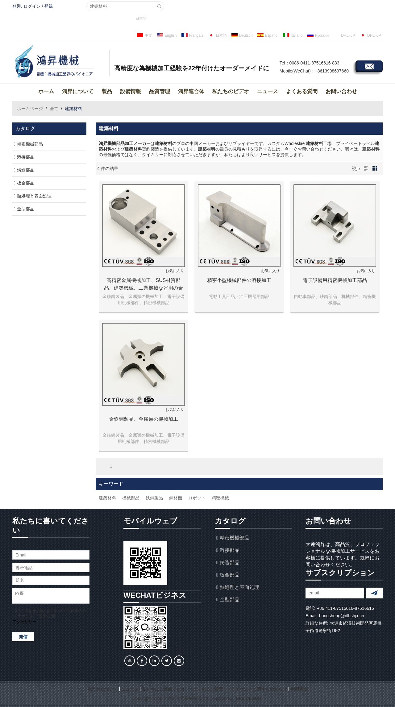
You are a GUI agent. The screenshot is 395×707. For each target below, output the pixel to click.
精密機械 (220, 497)
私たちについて (103, 689)
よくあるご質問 (208, 689)
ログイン (32, 6)
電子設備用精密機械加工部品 (335, 280)
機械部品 (130, 497)
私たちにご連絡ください (165, 689)
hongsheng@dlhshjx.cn (341, 615)
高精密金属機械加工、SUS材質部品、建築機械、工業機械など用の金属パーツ (143, 285)
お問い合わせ (341, 91)
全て (54, 108)
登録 (48, 6)
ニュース (267, 91)
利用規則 (299, 689)
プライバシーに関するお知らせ (257, 689)
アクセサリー (24, 621)
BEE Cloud (248, 698)
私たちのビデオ (230, 91)
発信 (23, 636)
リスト (366, 168)
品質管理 (159, 91)
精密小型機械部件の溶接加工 (239, 280)
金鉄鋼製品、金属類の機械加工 (143, 419)
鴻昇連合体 (191, 91)
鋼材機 (175, 497)
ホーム (46, 91)
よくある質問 (302, 91)
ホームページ (30, 108)
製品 (107, 91)
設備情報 (130, 91)
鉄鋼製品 (154, 497)
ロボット (197, 497)
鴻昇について (78, 91)
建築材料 (107, 497)
